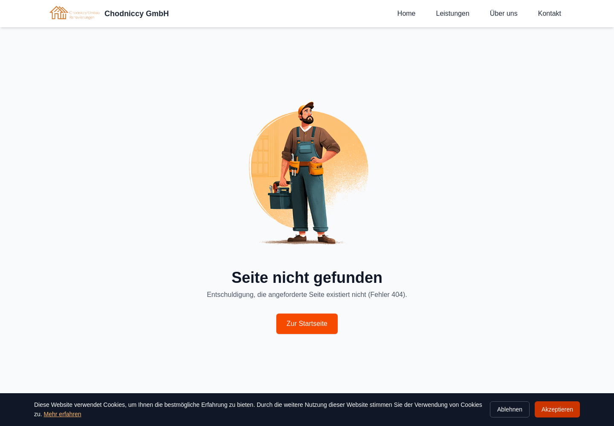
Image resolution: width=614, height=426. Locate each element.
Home (406, 13)
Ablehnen (509, 409)
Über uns (504, 13)
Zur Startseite (307, 323)
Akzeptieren (557, 409)
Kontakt (549, 13)
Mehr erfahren (62, 414)
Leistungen (452, 13)
